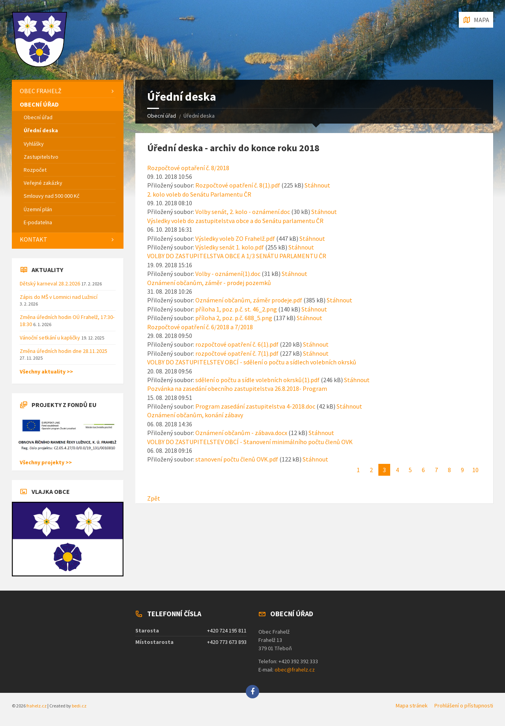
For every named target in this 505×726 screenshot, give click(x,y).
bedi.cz (79, 706)
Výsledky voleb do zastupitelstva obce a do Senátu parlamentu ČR (235, 221)
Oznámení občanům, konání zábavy (195, 415)
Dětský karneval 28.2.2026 (50, 283)
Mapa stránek (412, 705)
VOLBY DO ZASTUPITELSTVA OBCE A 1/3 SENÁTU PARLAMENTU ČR (236, 256)
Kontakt (33, 239)
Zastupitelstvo (41, 156)
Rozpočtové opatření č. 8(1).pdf (237, 185)
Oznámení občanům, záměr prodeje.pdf (248, 300)
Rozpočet (35, 169)
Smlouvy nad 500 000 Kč (51, 195)
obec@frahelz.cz (295, 669)
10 (475, 470)
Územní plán (38, 209)
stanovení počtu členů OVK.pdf (236, 459)
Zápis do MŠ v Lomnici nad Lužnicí (58, 296)
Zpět (153, 498)
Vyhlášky (34, 143)
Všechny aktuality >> (46, 371)
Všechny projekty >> (46, 462)
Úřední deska (41, 130)
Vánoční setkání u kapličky (50, 337)
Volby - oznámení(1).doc (227, 274)
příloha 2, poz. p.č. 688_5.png (233, 318)
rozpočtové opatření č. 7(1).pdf (237, 353)
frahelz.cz (36, 706)
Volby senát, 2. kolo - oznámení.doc (242, 212)
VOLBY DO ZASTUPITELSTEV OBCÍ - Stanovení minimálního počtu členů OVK (250, 442)
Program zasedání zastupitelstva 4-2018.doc (255, 406)
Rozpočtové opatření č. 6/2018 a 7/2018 (200, 327)
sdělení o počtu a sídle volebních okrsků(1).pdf (257, 380)
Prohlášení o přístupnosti (463, 705)
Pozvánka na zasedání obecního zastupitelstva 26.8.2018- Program (237, 388)
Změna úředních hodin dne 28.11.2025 (63, 351)
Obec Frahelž (41, 91)
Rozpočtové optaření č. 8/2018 (188, 168)
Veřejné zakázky (43, 182)
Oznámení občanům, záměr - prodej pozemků (209, 283)
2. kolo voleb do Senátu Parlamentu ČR (199, 194)
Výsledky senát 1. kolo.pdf (229, 247)
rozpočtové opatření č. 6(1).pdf (237, 344)
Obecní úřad (161, 115)
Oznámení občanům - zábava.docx (241, 433)
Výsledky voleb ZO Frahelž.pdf (235, 238)
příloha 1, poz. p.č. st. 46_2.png (236, 309)
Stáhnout (317, 185)
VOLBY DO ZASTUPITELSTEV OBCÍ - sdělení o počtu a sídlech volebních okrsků (251, 362)
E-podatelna (38, 222)
